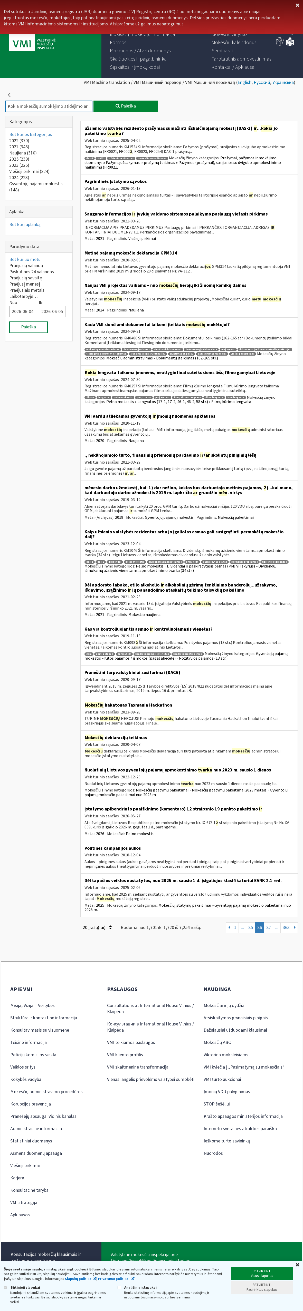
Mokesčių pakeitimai (236, 517)
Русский (262, 82)
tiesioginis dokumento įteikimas (106, 354)
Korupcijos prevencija (30, 1104)
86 (259, 927)
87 (268, 927)
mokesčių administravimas (102, 349)
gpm (89, 654)
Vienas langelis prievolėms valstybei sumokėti (150, 1079)
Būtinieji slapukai (22, 1287)
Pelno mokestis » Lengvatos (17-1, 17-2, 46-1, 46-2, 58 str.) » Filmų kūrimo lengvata (178, 402)
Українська (283, 82)
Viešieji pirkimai (29, 171)
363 (286, 927)
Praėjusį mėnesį (24, 284)
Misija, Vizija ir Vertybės (32, 1005)
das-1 (89, 158)
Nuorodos (213, 1153)
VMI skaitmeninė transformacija (137, 1067)
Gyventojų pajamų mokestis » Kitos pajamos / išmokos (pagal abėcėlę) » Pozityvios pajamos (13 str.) (186, 656)
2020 (100, 441)
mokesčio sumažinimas (152, 158)
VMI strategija (23, 1202)
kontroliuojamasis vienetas (152, 654)
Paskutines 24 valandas (31, 272)
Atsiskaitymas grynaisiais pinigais (236, 1018)
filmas (90, 397)
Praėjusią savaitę (25, 278)
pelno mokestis (123, 397)
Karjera (17, 1178)
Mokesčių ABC (217, 1042)
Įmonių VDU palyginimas (227, 1092)
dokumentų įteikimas (137, 349)
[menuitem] (142, 34)
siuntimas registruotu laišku (147, 354)
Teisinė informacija (28, 1042)
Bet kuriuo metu (25, 259)
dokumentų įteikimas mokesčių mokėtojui (264, 349)
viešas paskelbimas (242, 354)
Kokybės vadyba (25, 1079)
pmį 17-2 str (144, 397)
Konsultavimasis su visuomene (39, 1030)
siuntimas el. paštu (181, 354)
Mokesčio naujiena (144, 615)
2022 (19, 141)
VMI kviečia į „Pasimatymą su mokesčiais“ (244, 1067)
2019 (119, 517)
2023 (19, 165)
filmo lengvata (214, 397)
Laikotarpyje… (23, 296)
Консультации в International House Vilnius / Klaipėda (150, 1027)
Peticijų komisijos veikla (33, 1055)
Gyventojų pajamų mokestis (36, 187)
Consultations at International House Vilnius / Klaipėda (150, 1008)
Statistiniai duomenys (31, 1141)
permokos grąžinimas (244, 562)
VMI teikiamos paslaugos (131, 1042)
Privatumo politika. (113, 1278)
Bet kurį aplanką (25, 224)
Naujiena (23, 153)
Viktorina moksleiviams (226, 1055)
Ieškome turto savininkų (227, 1141)
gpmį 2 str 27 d (104, 654)
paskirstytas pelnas (215, 562)
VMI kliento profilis (125, 1055)
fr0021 (101, 158)
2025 (19, 159)
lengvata (103, 397)
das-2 (100, 562)
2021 (19, 147)
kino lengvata (236, 397)
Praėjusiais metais (26, 290)
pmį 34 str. (192, 562)
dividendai (114, 562)
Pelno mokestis (140, 834)
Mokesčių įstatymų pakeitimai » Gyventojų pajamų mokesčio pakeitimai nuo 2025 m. (187, 908)
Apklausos (20, 1215)
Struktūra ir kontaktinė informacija (43, 1018)
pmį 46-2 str (162, 397)
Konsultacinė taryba (29, 1190)
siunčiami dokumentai (167, 349)
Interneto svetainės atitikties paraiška (240, 1129)
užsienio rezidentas (121, 158)
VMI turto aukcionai (222, 1079)
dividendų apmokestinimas (165, 562)
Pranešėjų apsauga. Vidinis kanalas (43, 1116)
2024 (19, 177)
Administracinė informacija (36, 1129)
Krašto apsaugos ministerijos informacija (243, 1116)
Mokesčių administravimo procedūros (46, 1092)
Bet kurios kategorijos (30, 134)
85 (250, 927)
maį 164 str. (228, 349)
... (242, 927)
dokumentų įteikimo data (201, 349)
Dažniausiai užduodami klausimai (235, 1030)
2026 (100, 834)
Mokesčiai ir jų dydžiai (224, 1005)
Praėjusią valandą (26, 265)
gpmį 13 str (124, 654)
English (244, 82)
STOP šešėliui (217, 1104)
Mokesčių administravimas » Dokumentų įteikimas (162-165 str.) (162, 358)
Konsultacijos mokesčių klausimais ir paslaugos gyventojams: (46, 1257)
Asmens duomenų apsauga (36, 1153)
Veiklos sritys (22, 1067)
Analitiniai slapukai (137, 1287)
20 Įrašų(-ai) (97, 927)
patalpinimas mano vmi (212, 354)
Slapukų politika (78, 1278)
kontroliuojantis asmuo (187, 654)
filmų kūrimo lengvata (187, 397)
